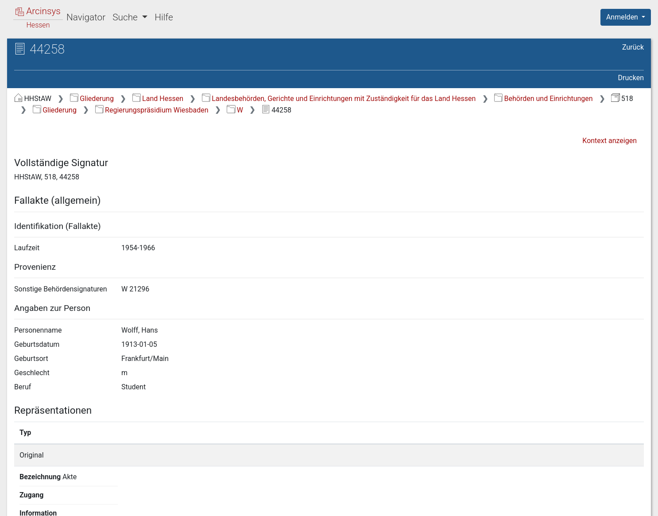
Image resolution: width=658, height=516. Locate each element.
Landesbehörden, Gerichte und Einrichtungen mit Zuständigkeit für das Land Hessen (339, 98)
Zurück (633, 47)
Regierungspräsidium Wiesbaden (152, 110)
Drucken (631, 78)
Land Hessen (157, 98)
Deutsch (53, 497)
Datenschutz (495, 504)
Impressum (628, 504)
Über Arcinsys (429, 504)
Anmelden (623, 17)
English (20, 497)
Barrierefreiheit (563, 504)
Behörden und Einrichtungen (543, 98)
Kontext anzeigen (609, 140)
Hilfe (164, 17)
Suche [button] (126, 17)
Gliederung (92, 98)
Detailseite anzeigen (489, 455)
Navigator (85, 17)
